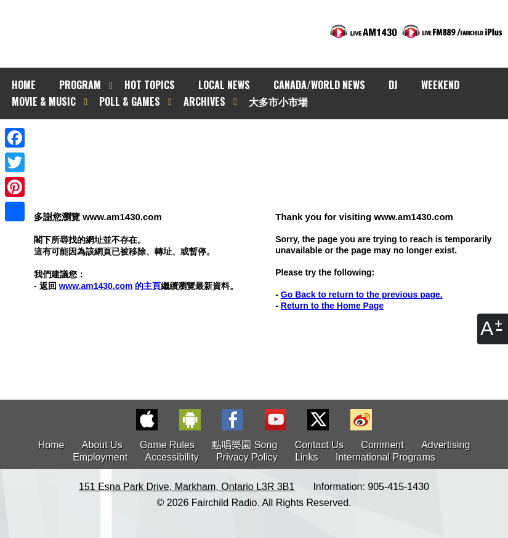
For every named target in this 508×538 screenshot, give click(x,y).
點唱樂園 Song (246, 445)
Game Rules (167, 445)
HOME (24, 84)
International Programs (385, 457)
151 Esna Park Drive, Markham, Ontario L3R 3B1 (186, 486)
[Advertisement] (265, 141)
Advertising (445, 445)
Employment (100, 457)
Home (51, 445)
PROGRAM (80, 84)
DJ (393, 84)
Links (306, 457)
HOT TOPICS (149, 84)
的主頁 (109, 286)
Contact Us (319, 445)
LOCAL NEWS (224, 84)
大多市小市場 (278, 101)
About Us (102, 445)
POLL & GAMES (129, 101)
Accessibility (172, 457)
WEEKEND (440, 84)
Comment (382, 445)
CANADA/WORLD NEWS (319, 84)
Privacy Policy (247, 457)
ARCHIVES (204, 101)
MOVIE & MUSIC (44, 101)
